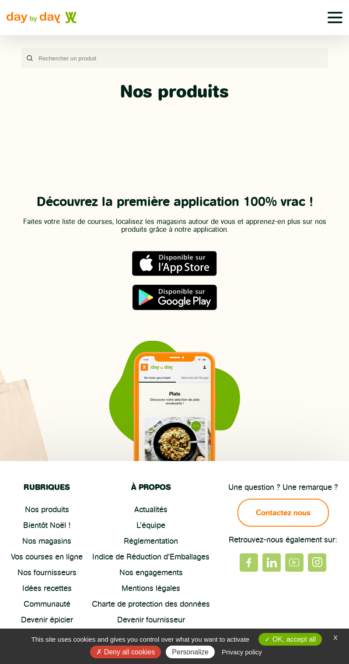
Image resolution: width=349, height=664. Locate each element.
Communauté (47, 604)
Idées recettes (47, 588)
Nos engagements (151, 572)
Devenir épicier (47, 619)
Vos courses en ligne (47, 556)
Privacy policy (242, 652)
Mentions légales (151, 588)
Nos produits (47, 509)
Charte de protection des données (151, 604)
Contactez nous (283, 512)
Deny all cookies (125, 652)
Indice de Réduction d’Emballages (150, 556)
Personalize (190, 652)
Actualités (151, 509)
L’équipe (150, 525)
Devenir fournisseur (151, 619)
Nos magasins (46, 541)
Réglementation (151, 541)
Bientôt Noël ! (46, 525)
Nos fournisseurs (47, 572)
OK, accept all (290, 639)
